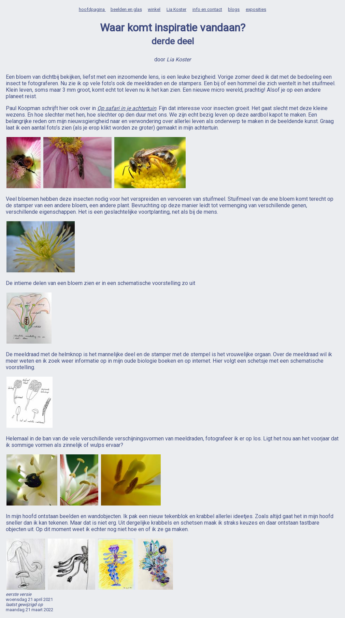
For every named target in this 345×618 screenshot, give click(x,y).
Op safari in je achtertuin (126, 108)
